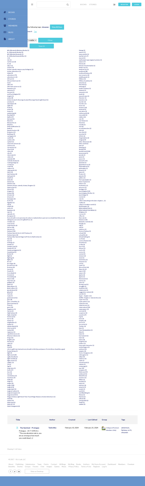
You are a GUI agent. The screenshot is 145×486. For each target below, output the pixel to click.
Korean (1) (38, 341)
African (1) (38, 79)
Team (67, 471)
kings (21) (38, 337)
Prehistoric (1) (95, 187)
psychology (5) (95, 197)
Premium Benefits (62, 474)
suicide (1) (94, 296)
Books (106, 471)
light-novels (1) (39, 360)
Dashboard (40, 474)
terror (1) (94, 324)
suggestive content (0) (98, 294)
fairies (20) (38, 227)
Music (118, 474)
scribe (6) (94, 246)
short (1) (94, 259)
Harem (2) (38, 311)
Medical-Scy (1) (96, 71)
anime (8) (38, 98)
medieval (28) (95, 73)
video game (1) (95, 357)
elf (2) (36, 204)
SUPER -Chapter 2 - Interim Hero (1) (102, 299)
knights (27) (38, 339)
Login (136, 4)
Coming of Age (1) (40, 162)
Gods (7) (37, 296)
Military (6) (94, 81)
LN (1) (37, 364)
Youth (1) (94, 404)
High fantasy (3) (40, 313)
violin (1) (94, 362)
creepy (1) (38, 164)
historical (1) (39, 316)
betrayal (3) (38, 119)
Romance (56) (95, 221)
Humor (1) (38, 320)
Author (67, 420)
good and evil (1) (40, 298)
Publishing (47, 471)
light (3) (37, 353)
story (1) (94, 284)
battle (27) (38, 117)
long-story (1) (39, 368)
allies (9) (37, 84)
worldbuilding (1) (96, 395)
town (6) (93, 339)
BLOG (10, 32)
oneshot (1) (95, 136)
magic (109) (38, 385)
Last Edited (100, 420)
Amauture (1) (39, 88)
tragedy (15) (95, 343)
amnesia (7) (38, 90)
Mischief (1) (95, 86)
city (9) (37, 153)
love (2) (37, 374)
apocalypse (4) (39, 103)
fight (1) (37, 256)
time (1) (93, 330)
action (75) (38, 67)
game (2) (37, 284)
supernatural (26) (96, 309)
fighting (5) (38, 258)
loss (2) (37, 372)
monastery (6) (95, 94)
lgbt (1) (37, 345)
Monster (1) (95, 100)
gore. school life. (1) (41, 301)
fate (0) (37, 239)
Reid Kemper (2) (96, 208)
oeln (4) (93, 132)
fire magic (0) (39, 263)
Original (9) (94, 142)
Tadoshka (68, 428)
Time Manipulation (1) (98, 332)
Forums (90, 474)
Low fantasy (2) (39, 375)
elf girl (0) (38, 206)
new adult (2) (95, 117)
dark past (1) (39, 176)
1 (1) (36, 58)
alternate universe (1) (42, 86)
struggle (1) (95, 288)
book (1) (37, 128)
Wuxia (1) (94, 396)
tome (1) (93, 336)
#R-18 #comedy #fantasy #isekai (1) (46, 50)
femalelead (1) (39, 252)
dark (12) (37, 172)
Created (82, 420)
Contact (81, 471)
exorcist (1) (38, 223)
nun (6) (93, 128)
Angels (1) (38, 96)
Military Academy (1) (97, 83)
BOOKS (83, 4)
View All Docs (84, 27)
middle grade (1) (96, 79)
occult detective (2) (97, 130)
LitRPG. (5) (38, 362)
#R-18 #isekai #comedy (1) (43, 54)
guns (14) (38, 307)
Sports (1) (94, 278)
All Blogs (90, 471)
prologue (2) (95, 191)
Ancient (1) (38, 92)
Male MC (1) (38, 406)
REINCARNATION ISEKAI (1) (100, 212)
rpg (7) (93, 227)
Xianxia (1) (94, 398)
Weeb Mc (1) (95, 377)
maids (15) (38, 402)
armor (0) (38, 109)
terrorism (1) (95, 326)
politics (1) (94, 180)
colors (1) (38, 157)
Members (50, 474)
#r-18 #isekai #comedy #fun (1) (44, 56)
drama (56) (38, 193)
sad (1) (93, 229)
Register (124, 4)
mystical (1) (95, 111)
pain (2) (93, 147)
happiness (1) (39, 309)
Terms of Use (41, 476)
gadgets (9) (38, 282)
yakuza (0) (94, 400)
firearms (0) (38, 267)
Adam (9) (37, 73)
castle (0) (38, 138)
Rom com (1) (95, 219)
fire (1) (37, 261)
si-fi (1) (93, 265)
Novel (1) (94, 124)
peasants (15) (95, 162)
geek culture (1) (40, 288)
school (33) (94, 235)
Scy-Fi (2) (94, 248)
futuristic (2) (39, 280)
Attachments (48, 31)
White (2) (94, 381)
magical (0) (38, 387)
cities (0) (37, 151)
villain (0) (94, 358)
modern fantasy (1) (97, 90)
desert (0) (38, 189)
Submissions (58, 471)
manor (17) (94, 54)
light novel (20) (39, 355)
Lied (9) (37, 347)
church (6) (38, 149)
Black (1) (37, 121)
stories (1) (94, 282)
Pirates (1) (94, 176)
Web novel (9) (95, 374)
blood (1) (37, 124)
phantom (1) (95, 164)
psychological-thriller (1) (99, 195)
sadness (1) (95, 231)
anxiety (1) (38, 102)
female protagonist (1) (42, 250)
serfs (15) (94, 252)
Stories (74, 474)
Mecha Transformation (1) (99, 67)
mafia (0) (37, 379)
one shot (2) (95, 134)
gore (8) (37, 299)
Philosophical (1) (96, 168)
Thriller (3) (94, 328)
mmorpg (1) (94, 88)
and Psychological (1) (41, 94)
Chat (97, 474)
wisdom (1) (94, 383)
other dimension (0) (97, 143)
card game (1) (39, 136)
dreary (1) (38, 197)
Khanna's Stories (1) (41, 336)
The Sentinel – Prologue (51, 429)
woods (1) (94, 391)
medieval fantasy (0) (97, 75)
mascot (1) (94, 60)
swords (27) (95, 316)
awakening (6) (39, 113)
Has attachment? (41, 40)
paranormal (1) (95, 155)
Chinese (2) (38, 145)
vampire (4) (94, 353)
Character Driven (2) (41, 143)
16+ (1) (37, 60)
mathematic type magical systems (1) (102, 62)
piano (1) (94, 174)
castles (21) (38, 140)
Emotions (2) (38, 210)
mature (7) (94, 63)
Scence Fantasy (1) (97, 233)
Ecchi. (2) (37, 200)
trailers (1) (94, 345)
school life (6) (95, 237)
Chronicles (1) (39, 147)
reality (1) (94, 204)
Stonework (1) (95, 280)
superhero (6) (95, 305)
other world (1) (96, 145)
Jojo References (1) (41, 334)
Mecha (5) (94, 65)
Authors (114, 471)
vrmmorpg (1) (95, 368)
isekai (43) (38, 330)
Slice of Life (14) (96, 269)
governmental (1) (40, 303)
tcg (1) (93, 318)
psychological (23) (97, 193)
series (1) (94, 254)
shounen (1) (95, 263)
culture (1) (38, 168)
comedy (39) (38, 159)
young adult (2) (96, 402)
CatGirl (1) (38, 142)
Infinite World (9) (40, 326)
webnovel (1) (95, 375)
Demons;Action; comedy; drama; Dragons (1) (49, 185)
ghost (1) (37, 292)
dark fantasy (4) (40, 174)
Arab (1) (37, 107)
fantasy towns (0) (40, 235)
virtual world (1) (96, 364)
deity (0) (37, 180)
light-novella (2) (40, 358)
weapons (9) (95, 372)
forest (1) (38, 269)
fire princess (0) (40, 265)
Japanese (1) (39, 332)
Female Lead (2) (40, 246)
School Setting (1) (96, 239)
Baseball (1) (38, 115)
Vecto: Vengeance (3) (98, 355)
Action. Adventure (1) (41, 71)
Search (57, 31)
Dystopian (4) (39, 199)
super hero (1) (95, 301)
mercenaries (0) (96, 77)
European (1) (39, 216)
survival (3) (94, 313)
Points (73, 471)
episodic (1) (38, 214)
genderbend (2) (40, 290)
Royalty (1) (94, 225)
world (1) (94, 393)
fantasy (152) (39, 231)
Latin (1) (37, 343)
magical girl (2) (39, 389)
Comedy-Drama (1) (41, 160)
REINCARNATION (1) (97, 210)
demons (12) (39, 183)
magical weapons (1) (41, 393)
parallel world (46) (97, 153)
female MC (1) (39, 248)
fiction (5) (38, 254)
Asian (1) (37, 111)
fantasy (126, 430)
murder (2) (94, 103)
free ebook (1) (39, 273)
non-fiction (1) (95, 122)
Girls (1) (37, 294)
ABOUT (11, 39)
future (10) (38, 278)
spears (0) (94, 275)
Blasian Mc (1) (39, 122)
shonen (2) (94, 258)
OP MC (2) (94, 138)
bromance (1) (39, 132)
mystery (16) (95, 109)
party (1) (94, 159)
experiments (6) (40, 225)
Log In (59, 476)
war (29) (93, 370)
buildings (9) (39, 134)
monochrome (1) (96, 98)
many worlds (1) (96, 56)
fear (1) (37, 240)
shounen (72, 27)
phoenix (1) (94, 172)
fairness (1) (38, 229)
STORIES (92, 4)
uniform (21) (95, 351)
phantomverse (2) (97, 166)
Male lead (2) (39, 404)
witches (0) (94, 387)
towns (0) (94, 341)
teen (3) (93, 320)
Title (43, 420)
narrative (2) (95, 113)
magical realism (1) (40, 391)
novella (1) (94, 126)
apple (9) (37, 105)
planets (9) (94, 178)
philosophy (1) (95, 170)
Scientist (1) (95, 244)
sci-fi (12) (94, 240)
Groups (82, 474)
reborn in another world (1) (99, 206)
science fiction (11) (97, 242)
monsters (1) (95, 102)
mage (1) (37, 381)
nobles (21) (94, 119)
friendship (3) (39, 277)
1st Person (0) (39, 62)
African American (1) (41, 81)
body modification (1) (41, 126)
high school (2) (39, 315)
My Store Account (126, 471)
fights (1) (37, 259)
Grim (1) (37, 305)
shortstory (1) (95, 261)
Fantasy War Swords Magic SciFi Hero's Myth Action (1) (52, 237)
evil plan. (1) (38, 221)
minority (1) (95, 84)
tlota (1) (93, 334)
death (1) (38, 178)
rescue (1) (94, 216)
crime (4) (37, 166)
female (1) (38, 244)
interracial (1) (39, 328)
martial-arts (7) (96, 58)
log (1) (37, 366)
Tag (62, 31)
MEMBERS (12, 26)
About (38, 471)
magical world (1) (40, 395)
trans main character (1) (99, 347)
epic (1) (37, 212)
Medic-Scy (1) (95, 69)
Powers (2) (94, 185)
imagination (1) (39, 322)
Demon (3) (38, 181)
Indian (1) (38, 324)
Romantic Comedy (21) (98, 223)
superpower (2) (96, 311)
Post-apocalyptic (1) (97, 181)
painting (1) (94, 149)
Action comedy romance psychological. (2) (48, 69)
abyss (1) (37, 65)
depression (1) (39, 187)
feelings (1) (38, 242)
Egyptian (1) (38, 202)
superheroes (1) (96, 307)
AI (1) (36, 83)
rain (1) (93, 200)
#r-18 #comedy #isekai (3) (43, 52)
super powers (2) (96, 303)
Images (103, 474)
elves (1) (37, 208)
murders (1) (95, 105)
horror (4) (38, 318)
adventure (127, 428)
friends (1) (38, 275)
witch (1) (94, 385)
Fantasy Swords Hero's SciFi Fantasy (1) (47, 233)
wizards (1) (94, 389)
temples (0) (94, 322)
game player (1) (39, 286)
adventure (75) (39, 75)
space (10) (94, 273)
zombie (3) (94, 406)
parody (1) (94, 157)
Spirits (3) (94, 277)
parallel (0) (94, 151)
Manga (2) (94, 52)
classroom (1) (39, 155)
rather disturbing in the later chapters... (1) (104, 202)
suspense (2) (95, 315)
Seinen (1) (94, 250)
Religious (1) (95, 214)
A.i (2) (36, 63)
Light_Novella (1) (40, 357)
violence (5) (95, 360)
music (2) (94, 107)
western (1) (95, 379)
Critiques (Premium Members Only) (113, 430)
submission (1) (95, 292)
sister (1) (94, 267)
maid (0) (37, 400)
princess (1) (95, 189)
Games (111, 474)
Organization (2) (96, 140)
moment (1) (94, 92)
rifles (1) (94, 218)
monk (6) (94, 96)
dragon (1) (38, 191)
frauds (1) (38, 271)
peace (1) (94, 160)
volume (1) (94, 366)
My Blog (99, 471)
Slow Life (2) (95, 271)
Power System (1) (96, 183)
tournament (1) (96, 337)
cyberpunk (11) (39, 170)
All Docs (38, 15)
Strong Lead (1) (96, 286)
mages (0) (38, 383)
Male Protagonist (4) (97, 50)
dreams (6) (38, 195)
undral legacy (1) (96, 349)
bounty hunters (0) (41, 130)
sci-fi (131, 430)
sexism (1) (94, 256)
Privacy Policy (128, 474)
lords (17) (38, 370)
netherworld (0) (96, 115)
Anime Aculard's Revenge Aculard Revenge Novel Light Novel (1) (55, 100)
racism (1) (94, 199)
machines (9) (39, 377)
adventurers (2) (40, 77)
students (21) (95, 290)
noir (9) (93, 121)
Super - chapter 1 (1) (97, 298)
